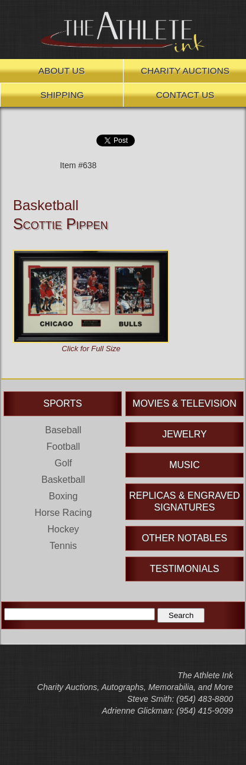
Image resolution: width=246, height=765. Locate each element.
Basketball (46, 205)
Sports (62, 403)
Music (184, 465)
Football (63, 447)
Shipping (62, 95)
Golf (63, 463)
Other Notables (185, 538)
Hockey (63, 529)
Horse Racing (63, 513)
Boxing (62, 496)
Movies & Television (184, 403)
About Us (61, 71)
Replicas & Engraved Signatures (184, 501)
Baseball (63, 430)
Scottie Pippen (60, 223)
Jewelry (184, 434)
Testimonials (184, 569)
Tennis (63, 546)
